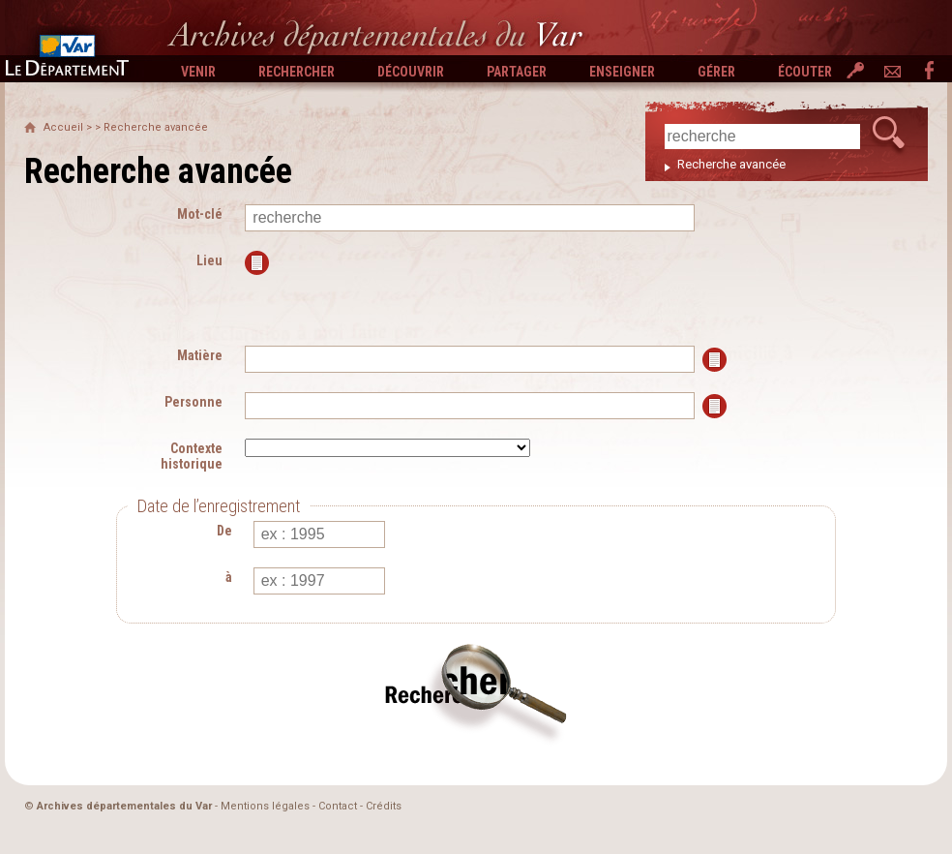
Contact (337, 806)
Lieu (209, 260)
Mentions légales (265, 806)
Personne (193, 402)
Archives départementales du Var (124, 806)
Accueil (63, 127)
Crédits (384, 806)
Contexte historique (192, 456)
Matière (200, 355)
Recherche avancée (731, 164)
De (224, 530)
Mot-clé (200, 214)
